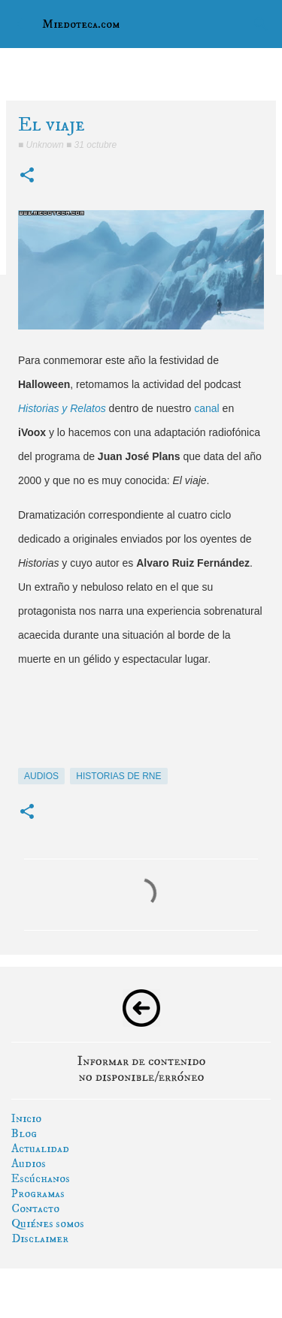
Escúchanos (40, 1178)
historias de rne (118, 776)
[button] (27, 176)
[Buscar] (261, 24)
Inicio (26, 1118)
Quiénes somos (47, 1223)
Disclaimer (39, 1238)
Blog (24, 1133)
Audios (28, 1163)
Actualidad (40, 1148)
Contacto (35, 1208)
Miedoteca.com (81, 24)
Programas (38, 1193)
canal (206, 408)
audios (41, 776)
